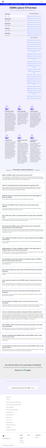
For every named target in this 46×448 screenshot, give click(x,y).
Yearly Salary (7, 14)
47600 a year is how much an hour (34, 46)
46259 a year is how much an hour (34, 61)
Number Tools (8, 397)
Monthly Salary (8, 18)
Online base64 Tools (9, 414)
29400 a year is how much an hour (34, 48)
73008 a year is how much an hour (34, 63)
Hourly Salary (7, 33)
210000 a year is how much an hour (34, 90)
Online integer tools (9, 422)
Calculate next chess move (11, 429)
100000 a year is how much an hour (34, 28)
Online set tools (9, 417)
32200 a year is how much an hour (34, 69)
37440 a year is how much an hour (34, 96)
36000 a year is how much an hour (34, 76)
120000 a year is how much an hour (34, 88)
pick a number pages (9, 407)
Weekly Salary (8, 23)
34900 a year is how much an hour (34, 56)
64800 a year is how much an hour (34, 86)
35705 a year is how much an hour (34, 40)
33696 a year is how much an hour (34, 78)
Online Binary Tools (9, 412)
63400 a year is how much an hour (34, 74)
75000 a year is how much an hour (34, 20)
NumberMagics (11, 445)
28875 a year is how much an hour (34, 98)
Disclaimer (21, 440)
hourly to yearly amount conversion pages (13, 404)
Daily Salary (7, 28)
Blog (42, 1)
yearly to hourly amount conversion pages (13, 402)
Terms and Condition (21, 438)
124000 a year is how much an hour (34, 54)
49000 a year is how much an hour (34, 30)
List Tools (7, 399)
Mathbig (37, 437)
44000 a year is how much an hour (34, 35)
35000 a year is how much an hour (34, 18)
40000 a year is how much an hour (34, 16)
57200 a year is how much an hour (34, 44)
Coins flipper (8, 427)
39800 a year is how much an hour (34, 81)
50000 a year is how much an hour (34, 22)
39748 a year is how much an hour (34, 42)
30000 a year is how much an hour (34, 24)
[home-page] (3, 2)
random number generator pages (12, 409)
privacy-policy (22, 442)
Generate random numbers (11, 424)
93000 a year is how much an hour (34, 33)
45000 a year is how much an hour (34, 26)
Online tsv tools (9, 419)
